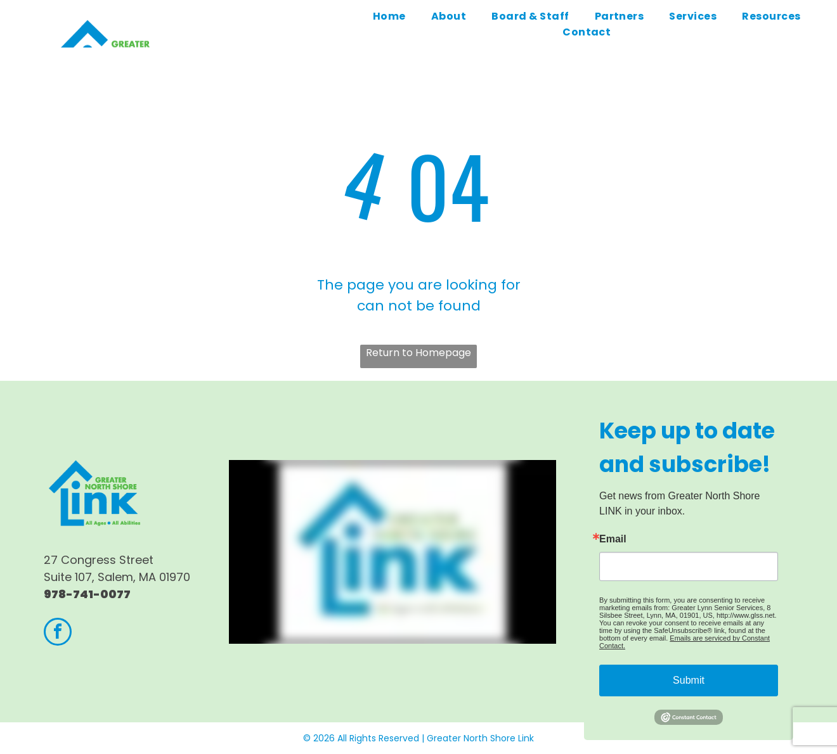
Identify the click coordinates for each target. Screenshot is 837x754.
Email (612, 539)
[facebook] (58, 633)
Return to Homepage (418, 352)
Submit (688, 680)
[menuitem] (389, 16)
